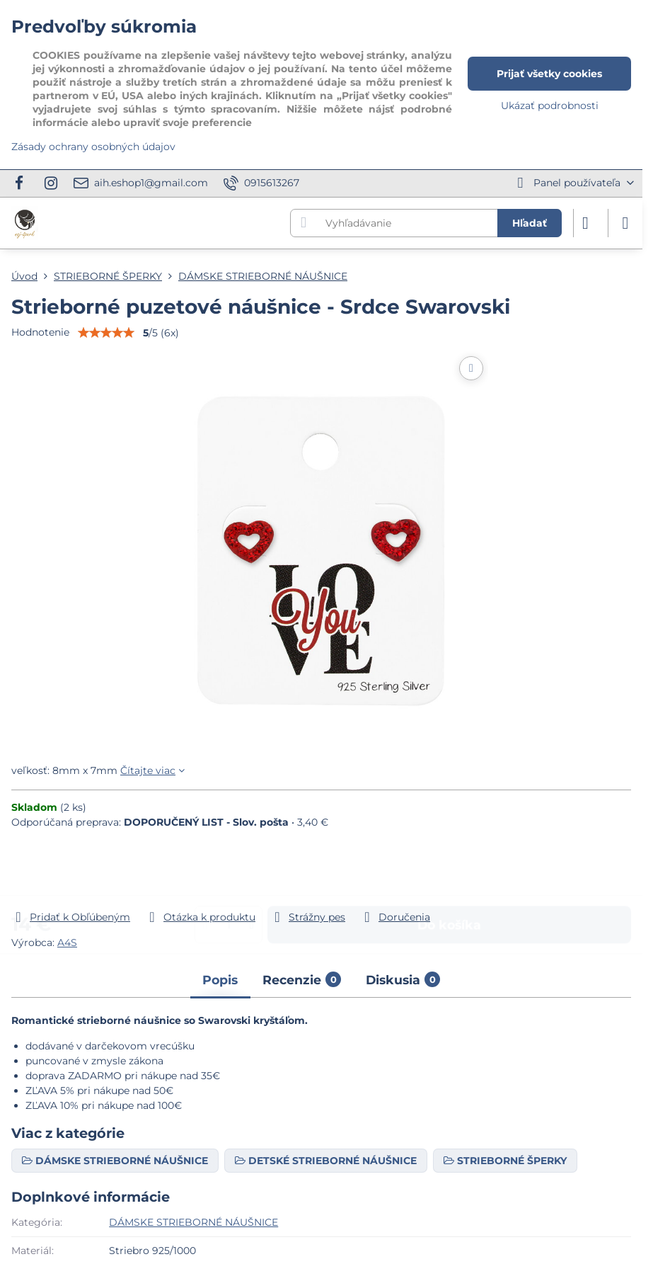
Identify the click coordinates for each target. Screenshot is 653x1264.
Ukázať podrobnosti (550, 105)
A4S (67, 942)
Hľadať (529, 223)
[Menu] (625, 223)
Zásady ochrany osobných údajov (93, 146)
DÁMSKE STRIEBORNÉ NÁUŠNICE (193, 1222)
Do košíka (449, 874)
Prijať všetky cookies (549, 73)
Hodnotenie (40, 332)
